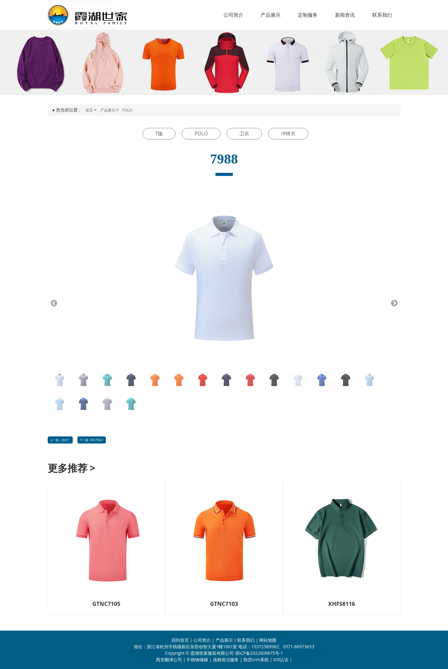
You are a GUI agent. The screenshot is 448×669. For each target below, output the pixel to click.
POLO (127, 110)
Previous (56, 303)
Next (392, 303)
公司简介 (233, 14)
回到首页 (180, 640)
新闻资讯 (345, 14)
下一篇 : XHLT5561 (91, 440)
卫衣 (244, 133)
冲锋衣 (288, 133)
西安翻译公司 (169, 659)
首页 (89, 110)
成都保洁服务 (226, 659)
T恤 (159, 133)
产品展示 (271, 14)
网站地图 (267, 640)
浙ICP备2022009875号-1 (259, 653)
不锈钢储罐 (197, 659)
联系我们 (382, 14)
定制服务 (308, 14)
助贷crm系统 (255, 659)
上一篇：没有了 (60, 440)
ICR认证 (281, 659)
